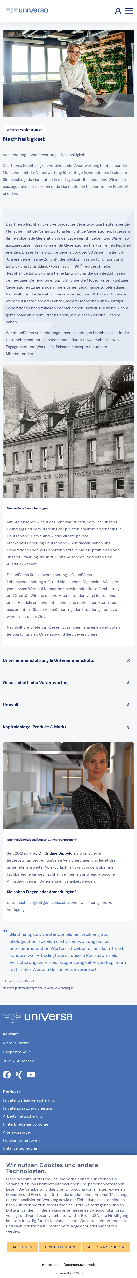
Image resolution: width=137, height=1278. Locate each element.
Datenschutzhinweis (80, 1264)
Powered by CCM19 (68, 1273)
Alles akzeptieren (106, 1247)
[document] (68, 1201)
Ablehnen (22, 1247)
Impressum (50, 1264)
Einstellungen (60, 1247)
